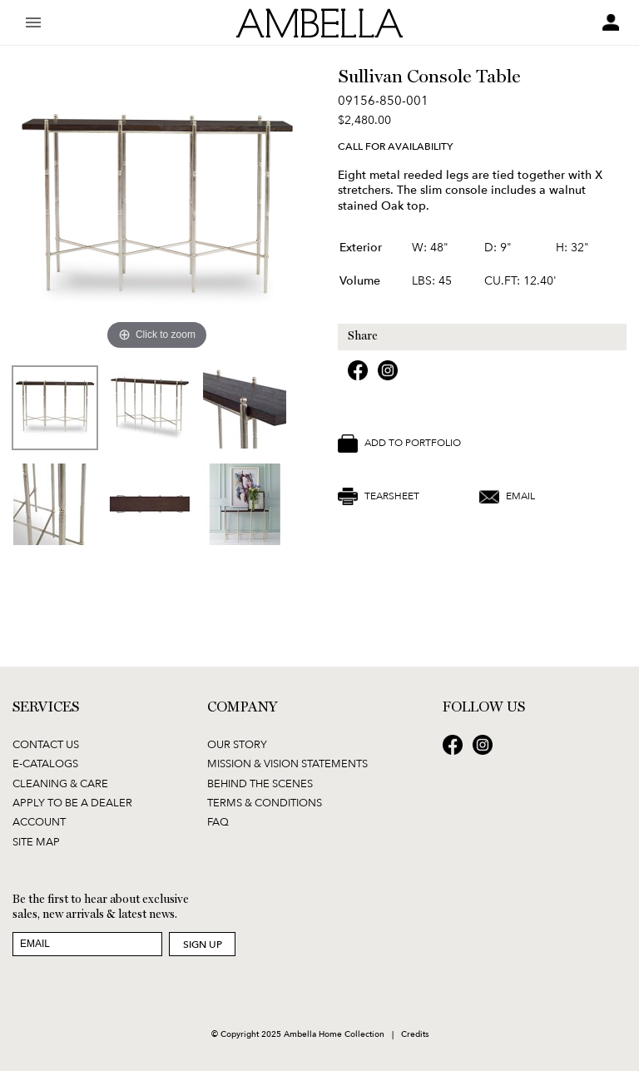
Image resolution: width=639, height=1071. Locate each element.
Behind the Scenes (260, 783)
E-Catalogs (45, 763)
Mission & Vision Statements (287, 763)
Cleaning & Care (60, 783)
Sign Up (202, 944)
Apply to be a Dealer (72, 802)
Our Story (237, 744)
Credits (414, 1033)
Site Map (36, 841)
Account (39, 821)
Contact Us (45, 744)
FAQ (218, 821)
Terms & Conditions (264, 802)
